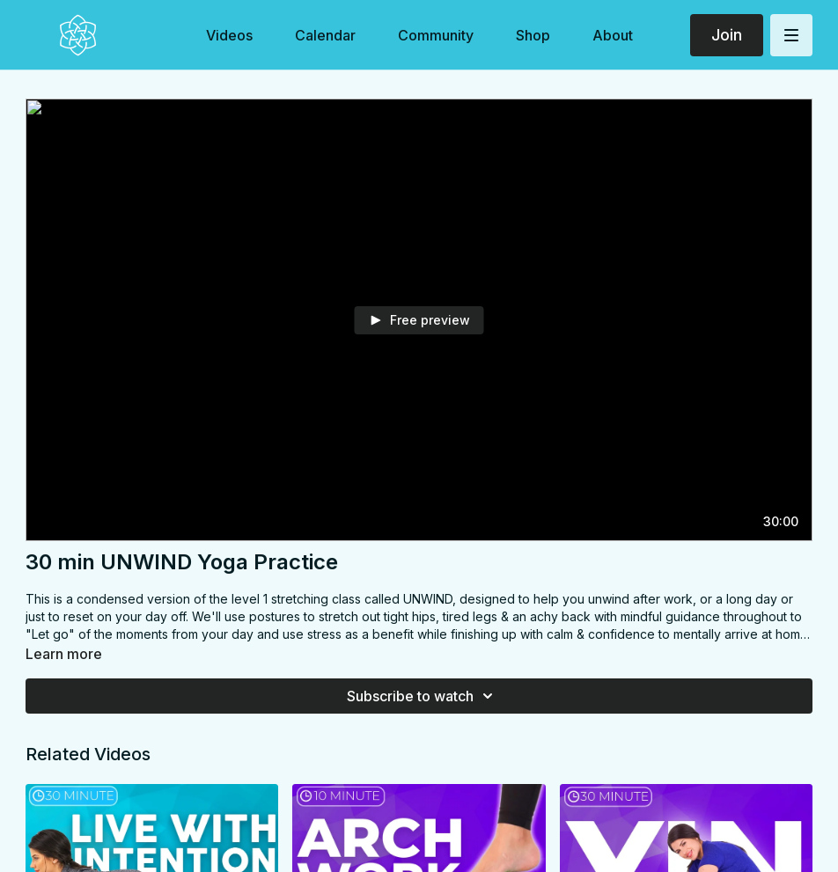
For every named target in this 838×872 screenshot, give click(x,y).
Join (726, 35)
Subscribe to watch (422, 696)
